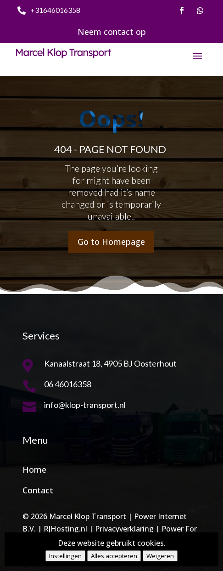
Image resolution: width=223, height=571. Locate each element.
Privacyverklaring (124, 529)
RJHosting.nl (65, 529)
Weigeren (160, 556)
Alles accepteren (114, 556)
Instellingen (65, 556)
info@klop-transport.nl (85, 405)
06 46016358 (67, 384)
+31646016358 (55, 10)
